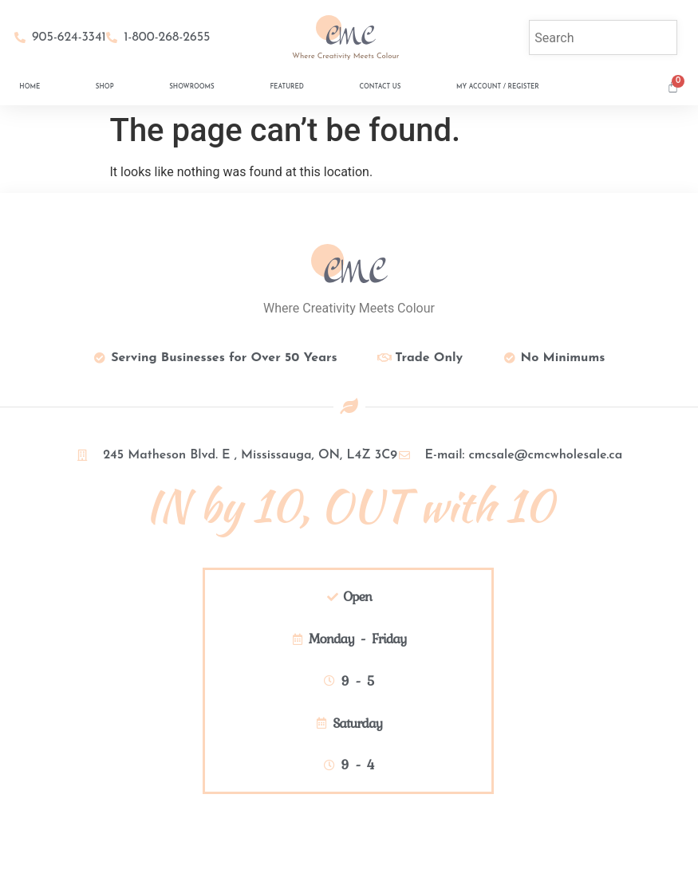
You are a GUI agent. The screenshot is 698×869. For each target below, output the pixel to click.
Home (29, 87)
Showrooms (192, 87)
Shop (105, 87)
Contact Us (379, 87)
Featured (286, 87)
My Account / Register (497, 87)
